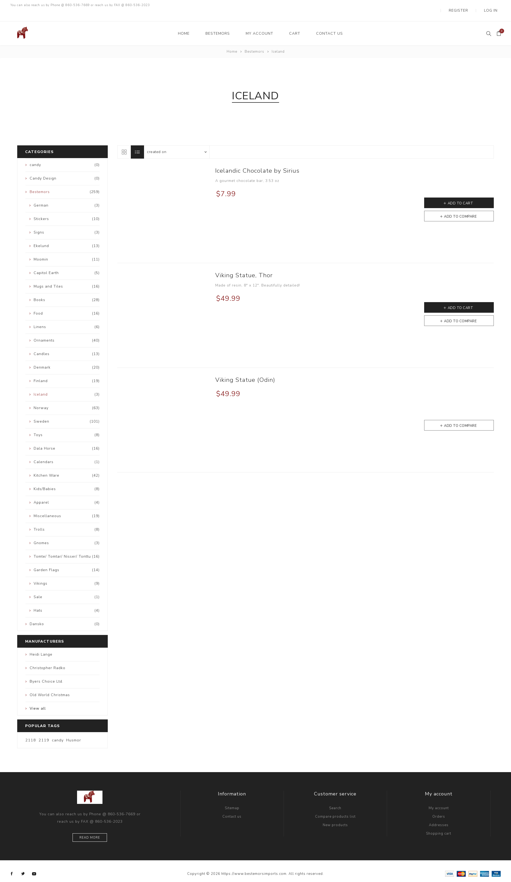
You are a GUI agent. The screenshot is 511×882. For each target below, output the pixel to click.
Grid (124, 141)
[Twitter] (23, 863)
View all (38, 697)
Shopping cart (438, 823)
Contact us (231, 806)
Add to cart (460, 192)
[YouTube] (34, 863)
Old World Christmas (50, 684)
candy (58, 729)
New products (335, 814)
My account (439, 797)
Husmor (73, 729)
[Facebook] (12, 863)
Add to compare (460, 206)
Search (335, 797)
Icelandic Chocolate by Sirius (257, 160)
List (137, 141)
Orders (438, 806)
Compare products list (335, 806)
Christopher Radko (47, 657)
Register (470, 5)
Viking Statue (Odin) (245, 369)
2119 (44, 729)
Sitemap (232, 797)
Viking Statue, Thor (244, 265)
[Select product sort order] (177, 141)
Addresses (439, 814)
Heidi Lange (41, 643)
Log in (494, 5)
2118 (30, 729)
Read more (89, 827)
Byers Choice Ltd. (46, 670)
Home (232, 41)
